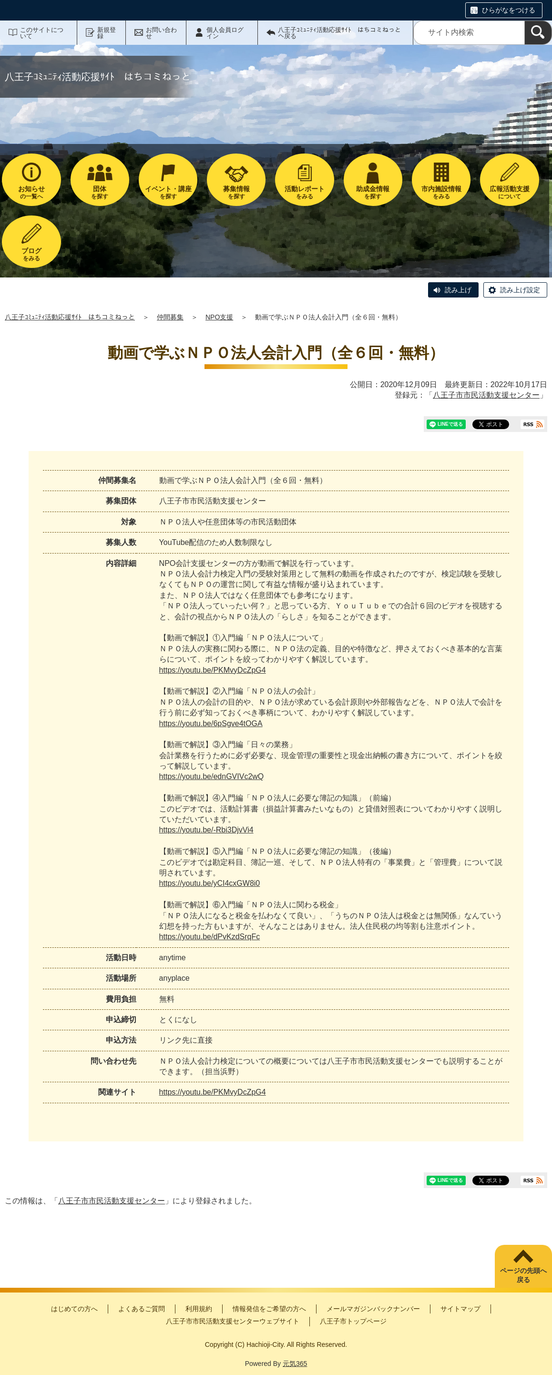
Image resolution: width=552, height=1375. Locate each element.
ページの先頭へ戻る (523, 1275)
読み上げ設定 (520, 290)
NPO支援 (219, 317)
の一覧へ (31, 192)
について (509, 192)
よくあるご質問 (141, 1309)
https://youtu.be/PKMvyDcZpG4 (212, 670)
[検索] (538, 33)
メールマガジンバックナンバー (373, 1309)
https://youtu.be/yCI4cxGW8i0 (209, 883)
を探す (100, 192)
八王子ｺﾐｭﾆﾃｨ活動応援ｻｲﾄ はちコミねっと (70, 317)
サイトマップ (460, 1309)
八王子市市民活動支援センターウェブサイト (232, 1321)
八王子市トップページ (353, 1321)
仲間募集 (170, 317)
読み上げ (458, 290)
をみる (304, 192)
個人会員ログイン (225, 33)
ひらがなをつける (508, 10)
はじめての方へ (74, 1309)
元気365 (295, 1363)
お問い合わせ (161, 33)
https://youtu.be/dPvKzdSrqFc (209, 937)
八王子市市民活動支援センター (486, 395)
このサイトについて (41, 33)
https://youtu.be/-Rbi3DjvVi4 (206, 830)
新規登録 (106, 33)
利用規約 (198, 1309)
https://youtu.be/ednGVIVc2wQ (211, 776)
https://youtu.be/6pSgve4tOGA (211, 723)
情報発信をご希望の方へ (269, 1309)
